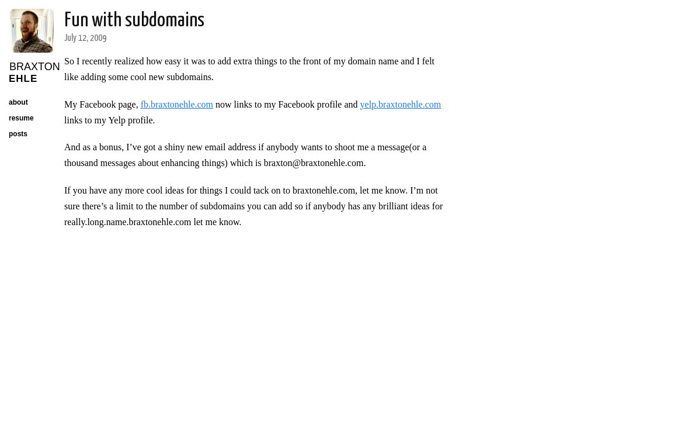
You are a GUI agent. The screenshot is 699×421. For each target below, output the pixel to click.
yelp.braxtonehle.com (400, 104)
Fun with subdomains (134, 20)
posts (18, 134)
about (18, 102)
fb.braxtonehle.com (177, 104)
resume (21, 118)
